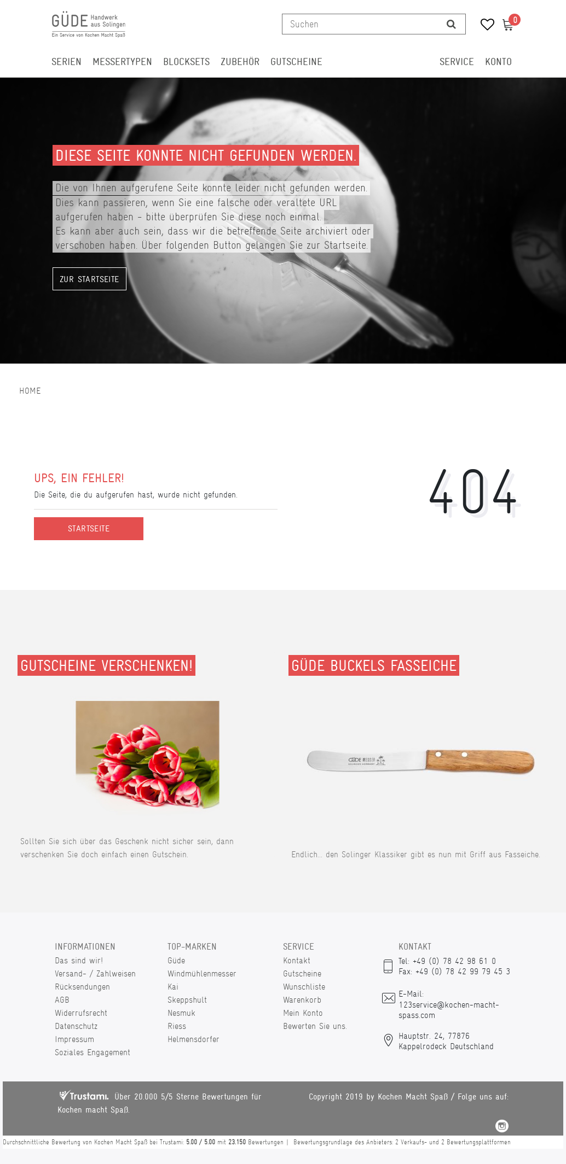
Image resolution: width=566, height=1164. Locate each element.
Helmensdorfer (194, 1039)
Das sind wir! (79, 960)
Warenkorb (302, 1000)
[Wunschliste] (483, 25)
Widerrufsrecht (81, 1013)
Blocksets (186, 62)
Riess (177, 1026)
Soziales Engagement (92, 1052)
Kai (173, 986)
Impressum (74, 1039)
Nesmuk (181, 1013)
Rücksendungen (82, 986)
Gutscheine (296, 62)
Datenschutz (76, 1026)
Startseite (88, 529)
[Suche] (451, 24)
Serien (66, 62)
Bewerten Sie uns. (315, 1026)
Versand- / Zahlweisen (95, 973)
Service (457, 62)
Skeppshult (187, 1000)
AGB (62, 1000)
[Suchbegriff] (359, 24)
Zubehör (240, 62)
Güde (176, 960)
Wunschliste (304, 986)
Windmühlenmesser (202, 973)
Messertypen (122, 62)
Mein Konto (303, 1013)
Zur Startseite (89, 279)
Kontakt (296, 960)
